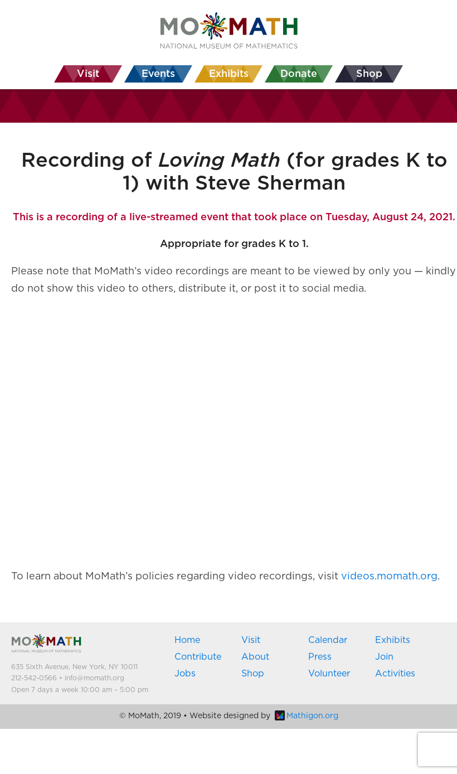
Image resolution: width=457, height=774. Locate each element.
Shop (252, 673)
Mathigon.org (306, 716)
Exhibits (392, 640)
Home (187, 640)
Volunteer (329, 673)
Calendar (327, 640)
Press (320, 656)
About (255, 656)
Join (384, 656)
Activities (395, 673)
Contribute (197, 656)
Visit (250, 640)
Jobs (185, 673)
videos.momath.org (389, 577)
